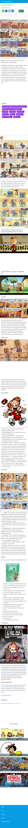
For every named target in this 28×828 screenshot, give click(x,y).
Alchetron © (5, 821)
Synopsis (5, 111)
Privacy (2, 814)
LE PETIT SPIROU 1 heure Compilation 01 (12, 109)
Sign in (21, 11)
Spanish (24, 669)
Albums (12, 114)
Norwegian (8, 672)
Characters (12, 111)
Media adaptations (7, 117)
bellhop (9, 430)
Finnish (13, 672)
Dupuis (23, 667)
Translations (19, 114)
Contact (3, 818)
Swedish (4, 672)
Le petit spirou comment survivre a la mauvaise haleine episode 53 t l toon (14, 107)
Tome (8, 67)
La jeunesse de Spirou (13, 68)
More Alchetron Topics (6, 695)
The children (20, 111)
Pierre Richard (8, 690)
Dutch (6, 667)
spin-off (10, 74)
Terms (2, 810)
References (16, 117)
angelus (14, 521)
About (2, 807)
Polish (18, 672)
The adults (5, 114)
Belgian (21, 65)
